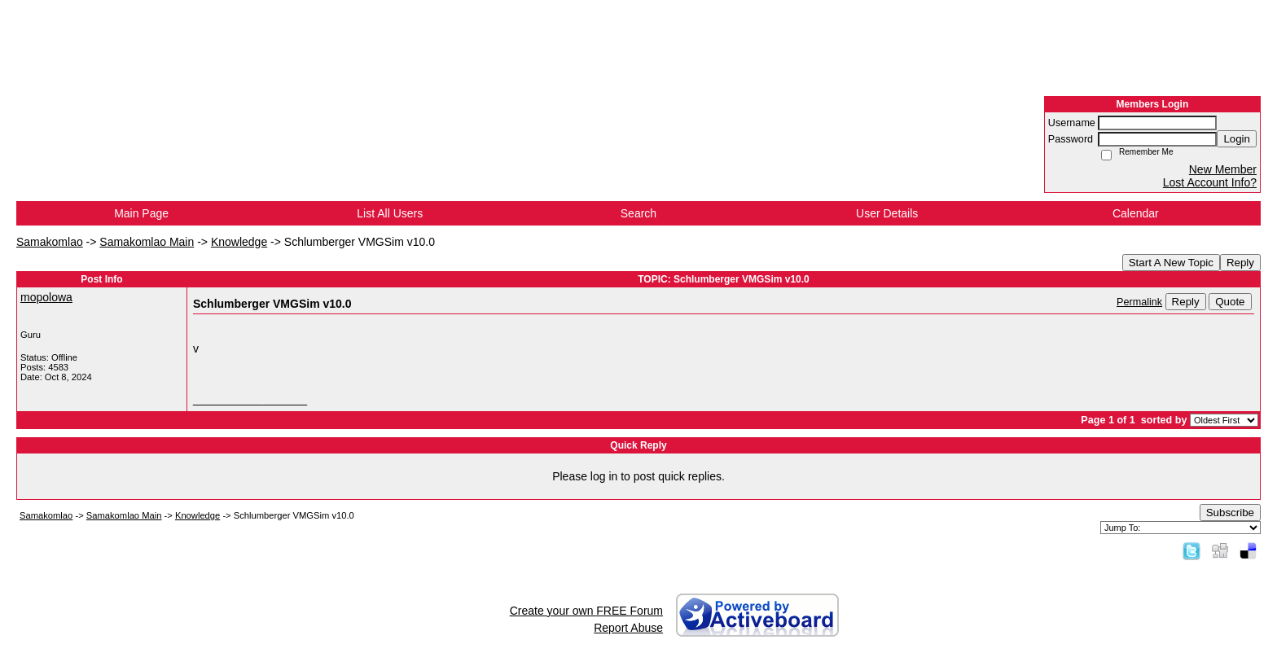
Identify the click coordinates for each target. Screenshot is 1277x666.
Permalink (1139, 302)
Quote (1229, 302)
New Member (1223, 169)
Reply (1240, 262)
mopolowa (46, 297)
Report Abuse (628, 627)
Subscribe (1230, 512)
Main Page (141, 213)
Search (638, 213)
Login (1236, 139)
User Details (887, 213)
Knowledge (239, 241)
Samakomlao (49, 241)
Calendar (1135, 213)
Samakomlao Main (146, 241)
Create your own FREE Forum (586, 610)
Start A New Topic (1171, 262)
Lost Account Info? (1210, 182)
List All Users (390, 213)
